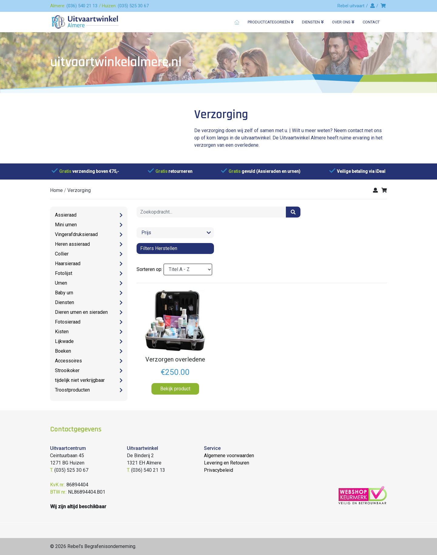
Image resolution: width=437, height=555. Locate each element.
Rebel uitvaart (350, 6)
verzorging (79, 190)
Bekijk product (175, 389)
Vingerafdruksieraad (76, 234)
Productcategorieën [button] (270, 22)
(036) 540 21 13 (81, 6)
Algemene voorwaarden (229, 455)
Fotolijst (63, 273)
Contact (371, 22)
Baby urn (64, 293)
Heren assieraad (72, 244)
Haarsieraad (67, 263)
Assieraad (65, 215)
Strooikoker (67, 370)
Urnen (61, 283)
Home (56, 190)
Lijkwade (64, 341)
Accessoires (68, 361)
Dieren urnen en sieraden (81, 312)
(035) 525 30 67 (133, 6)
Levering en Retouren (226, 463)
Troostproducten (72, 390)
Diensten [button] (313, 22)
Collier (62, 254)
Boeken (63, 351)
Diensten (64, 302)
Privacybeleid (218, 470)
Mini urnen (66, 225)
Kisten (62, 331)
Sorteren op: (149, 269)
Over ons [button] (343, 22)
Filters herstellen (158, 248)
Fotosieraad (67, 322)
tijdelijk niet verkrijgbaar (80, 380)
